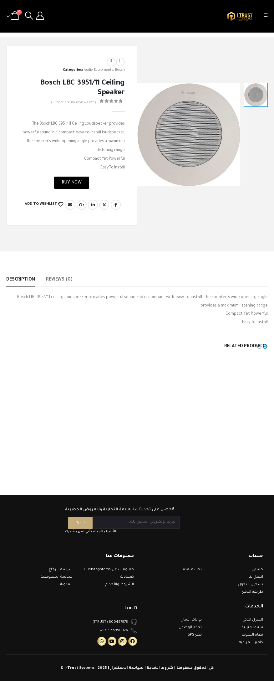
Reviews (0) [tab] (59, 279)
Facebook (116, 205)
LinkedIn (93, 205)
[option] (255, 94)
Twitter (104, 205)
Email (70, 205)
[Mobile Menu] (267, 16)
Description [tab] (20, 279)
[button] (265, 346)
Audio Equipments (98, 70)
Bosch (120, 70)
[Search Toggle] (29, 16)
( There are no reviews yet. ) (73, 103)
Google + (82, 205)
